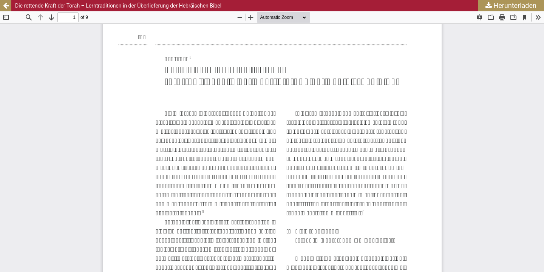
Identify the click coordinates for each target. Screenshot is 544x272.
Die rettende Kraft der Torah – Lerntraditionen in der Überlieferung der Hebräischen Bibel (118, 6)
